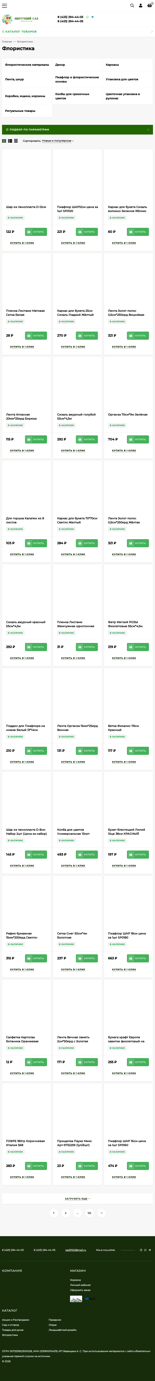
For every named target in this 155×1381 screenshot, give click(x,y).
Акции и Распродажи (15, 1319)
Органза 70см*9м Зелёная (128, 414)
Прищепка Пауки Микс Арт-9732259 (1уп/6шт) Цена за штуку (74, 1145)
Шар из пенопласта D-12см (26, 207)
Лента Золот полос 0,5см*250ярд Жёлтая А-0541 (124, 522)
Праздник (55, 1319)
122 (89, 1212)
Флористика (10, 1334)
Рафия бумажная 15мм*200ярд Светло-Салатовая (22, 937)
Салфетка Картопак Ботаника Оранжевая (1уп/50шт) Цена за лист (23, 1041)
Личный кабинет (80, 1285)
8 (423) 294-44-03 (70, 17)
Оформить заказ (80, 1290)
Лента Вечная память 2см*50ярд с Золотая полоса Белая (73, 1041)
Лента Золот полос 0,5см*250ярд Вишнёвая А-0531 (126, 315)
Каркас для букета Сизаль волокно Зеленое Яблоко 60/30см (127, 211)
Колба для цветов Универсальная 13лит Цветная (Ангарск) (73, 834)
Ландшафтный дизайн (62, 1329)
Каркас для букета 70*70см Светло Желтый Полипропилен (77, 522)
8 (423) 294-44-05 (70, 21)
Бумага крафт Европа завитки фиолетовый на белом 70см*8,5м (126, 1041)
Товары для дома (12, 1329)
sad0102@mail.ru (75, 1250)
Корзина (75, 1279)
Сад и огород (10, 1324)
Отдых (53, 1324)
